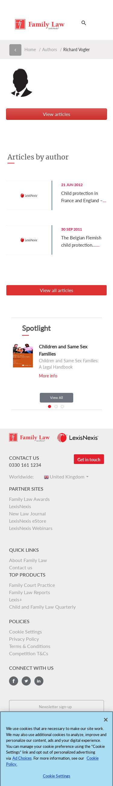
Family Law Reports (29, 592)
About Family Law (28, 560)
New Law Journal (27, 513)
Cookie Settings (25, 631)
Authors (49, 49)
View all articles (56, 290)
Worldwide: (23, 476)
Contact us (20, 567)
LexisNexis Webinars (30, 528)
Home (30, 49)
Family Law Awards (29, 499)
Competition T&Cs (28, 653)
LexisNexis (20, 506)
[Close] (105, 721)
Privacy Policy (24, 639)
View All (56, 397)
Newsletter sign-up (55, 706)
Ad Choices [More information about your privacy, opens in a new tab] (22, 760)
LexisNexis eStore (27, 521)
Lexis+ (15, 599)
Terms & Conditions (29, 646)
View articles (56, 114)
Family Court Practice (32, 585)
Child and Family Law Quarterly (42, 607)
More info (48, 375)
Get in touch (88, 459)
